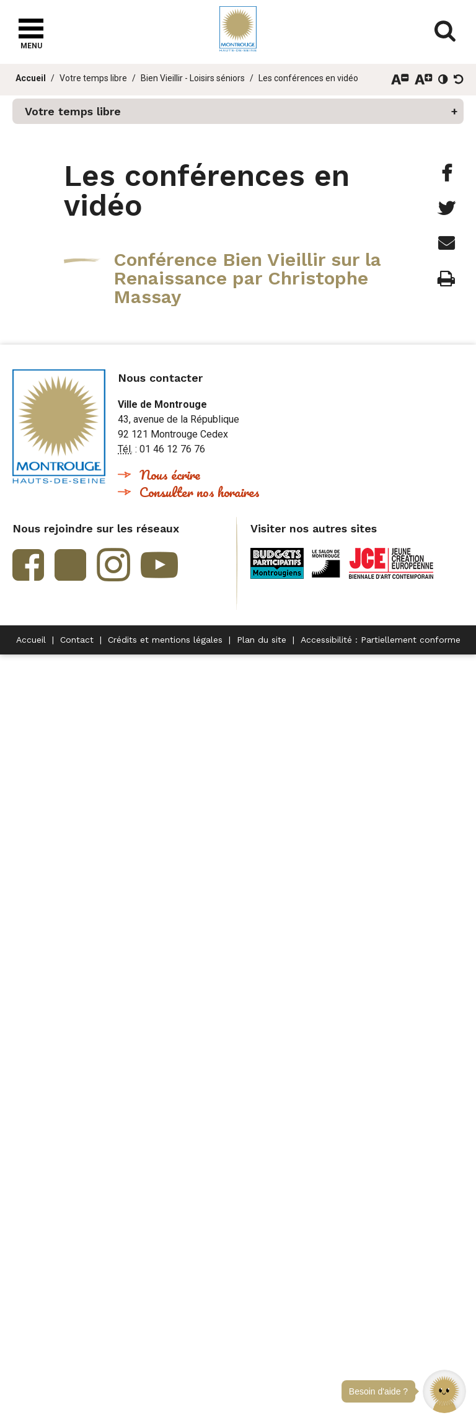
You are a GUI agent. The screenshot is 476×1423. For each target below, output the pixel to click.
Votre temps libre (93, 78)
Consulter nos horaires (199, 492)
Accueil (30, 78)
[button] (444, 1391)
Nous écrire (169, 474)
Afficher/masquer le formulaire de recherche (445, 31)
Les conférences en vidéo (308, 78)
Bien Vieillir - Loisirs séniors (193, 78)
